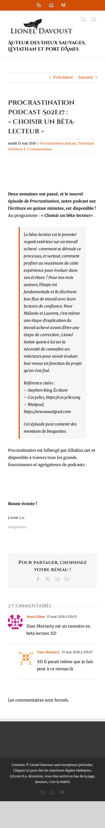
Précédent (63, 77)
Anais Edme (35, 617)
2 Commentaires (39, 149)
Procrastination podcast (58, 143)
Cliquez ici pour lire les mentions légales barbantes (52, 770)
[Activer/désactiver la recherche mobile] (83, 19)
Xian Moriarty (48, 652)
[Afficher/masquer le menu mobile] (94, 19)
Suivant (85, 77)
